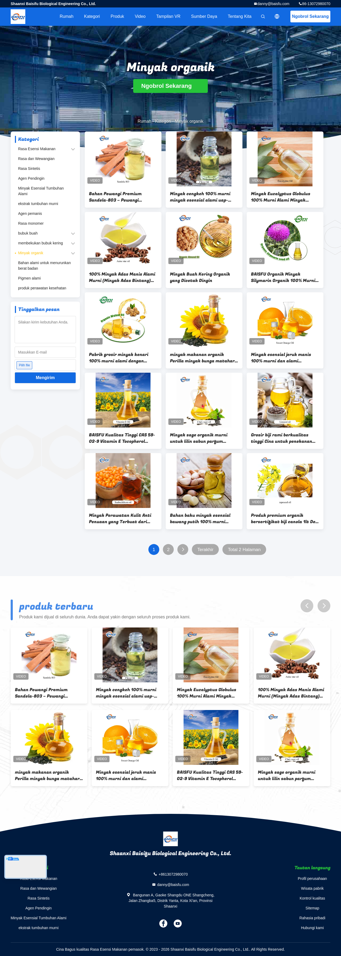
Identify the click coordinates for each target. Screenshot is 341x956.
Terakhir (205, 549)
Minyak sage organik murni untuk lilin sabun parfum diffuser (199, 438)
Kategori (92, 16)
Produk (117, 16)
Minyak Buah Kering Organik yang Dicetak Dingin (200, 277)
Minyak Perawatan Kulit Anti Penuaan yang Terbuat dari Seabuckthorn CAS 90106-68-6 (121, 518)
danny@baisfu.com (273, 4)
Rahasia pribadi (312, 918)
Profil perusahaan (312, 878)
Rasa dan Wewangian (36, 159)
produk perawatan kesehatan (42, 288)
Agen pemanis (30, 213)
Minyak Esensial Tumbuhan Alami (41, 191)
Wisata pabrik (312, 888)
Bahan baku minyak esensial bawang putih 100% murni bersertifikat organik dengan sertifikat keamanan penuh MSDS (201, 518)
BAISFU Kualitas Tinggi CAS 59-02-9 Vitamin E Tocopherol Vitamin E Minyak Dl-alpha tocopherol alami (122, 438)
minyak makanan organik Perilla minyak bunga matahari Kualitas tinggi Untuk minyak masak (203, 357)
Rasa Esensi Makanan (36, 149)
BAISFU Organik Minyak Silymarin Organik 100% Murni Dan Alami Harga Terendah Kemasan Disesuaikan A (283, 277)
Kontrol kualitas (312, 898)
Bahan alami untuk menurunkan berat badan (44, 265)
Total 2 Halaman (244, 549)
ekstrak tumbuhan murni (38, 204)
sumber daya (204, 16)
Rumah (67, 16)
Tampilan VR (168, 16)
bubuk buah (28, 233)
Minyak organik (30, 253)
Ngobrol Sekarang (310, 16)
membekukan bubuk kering (40, 243)
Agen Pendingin (31, 178)
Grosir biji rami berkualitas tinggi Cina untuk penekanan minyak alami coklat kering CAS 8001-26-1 (284, 438)
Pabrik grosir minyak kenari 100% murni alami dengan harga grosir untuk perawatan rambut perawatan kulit (121, 357)
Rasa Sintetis (29, 168)
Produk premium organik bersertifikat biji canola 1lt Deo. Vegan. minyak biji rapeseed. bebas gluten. (285, 518)
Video (140, 16)
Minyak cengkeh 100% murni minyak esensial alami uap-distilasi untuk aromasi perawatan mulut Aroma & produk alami (200, 197)
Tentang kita (239, 16)
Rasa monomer (31, 223)
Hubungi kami (312, 928)
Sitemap (312, 908)
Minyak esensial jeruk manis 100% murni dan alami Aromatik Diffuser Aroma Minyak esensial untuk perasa (283, 357)
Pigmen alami (29, 278)
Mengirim (45, 377)
